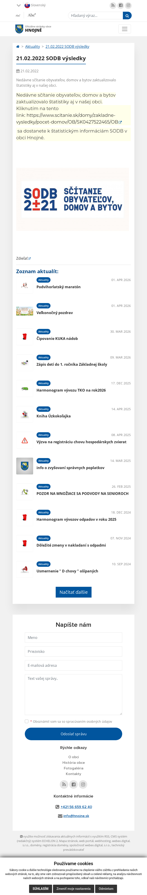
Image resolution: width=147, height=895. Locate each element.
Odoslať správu (74, 733)
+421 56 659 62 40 (76, 807)
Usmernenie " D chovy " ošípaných (67, 571)
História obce (73, 762)
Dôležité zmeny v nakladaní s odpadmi (71, 545)
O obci (73, 757)
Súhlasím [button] (40, 889)
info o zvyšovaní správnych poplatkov (70, 467)
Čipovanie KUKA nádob (57, 338)
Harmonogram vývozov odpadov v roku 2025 (76, 519)
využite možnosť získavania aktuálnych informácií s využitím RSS (64, 836)
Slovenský (35, 5)
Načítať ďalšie (74, 592)
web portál (86, 841)
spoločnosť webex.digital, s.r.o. (89, 845)
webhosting (103, 841)
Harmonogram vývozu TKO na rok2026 (71, 390)
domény (35, 845)
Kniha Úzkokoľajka (54, 416)
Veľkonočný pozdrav (55, 312)
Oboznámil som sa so (71, 721)
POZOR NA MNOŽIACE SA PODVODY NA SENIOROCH (83, 493)
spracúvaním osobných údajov (89, 721)
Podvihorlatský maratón (59, 286)
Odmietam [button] (106, 889)
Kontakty (73, 774)
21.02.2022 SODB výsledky (67, 46)
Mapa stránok (68, 841)
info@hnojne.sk (76, 816)
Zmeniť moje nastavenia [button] (74, 889)
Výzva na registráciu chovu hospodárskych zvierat (81, 441)
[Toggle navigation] (124, 28)
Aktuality (32, 46)
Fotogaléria (73, 768)
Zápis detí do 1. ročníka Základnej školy (72, 364)
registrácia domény (55, 845)
